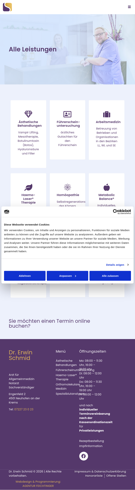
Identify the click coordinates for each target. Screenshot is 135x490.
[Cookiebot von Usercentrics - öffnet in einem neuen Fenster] (115, 211)
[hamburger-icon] (129, 7)
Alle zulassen (110, 275)
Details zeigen (115, 264)
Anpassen (67, 275)
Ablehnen (25, 275)
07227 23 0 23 (23, 409)
